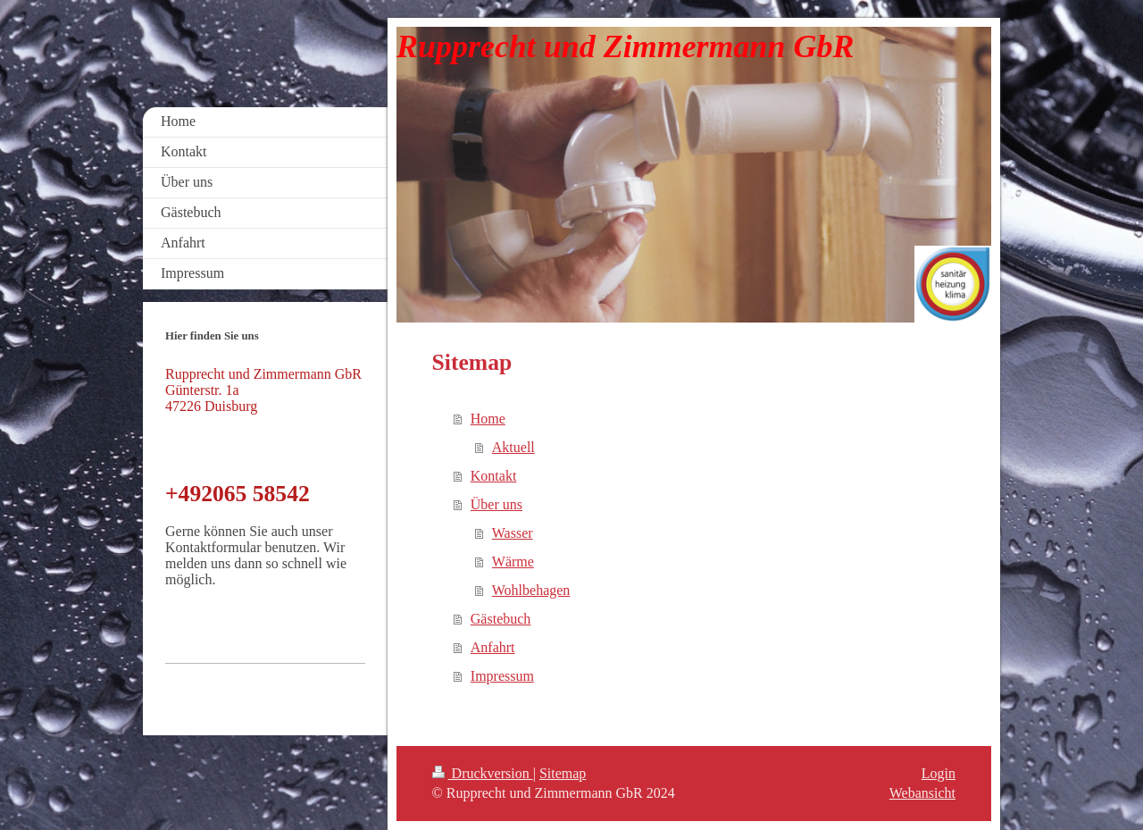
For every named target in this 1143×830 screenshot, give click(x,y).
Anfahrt (493, 647)
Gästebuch (501, 618)
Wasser (512, 533)
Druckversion (482, 773)
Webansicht (922, 793)
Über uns (496, 504)
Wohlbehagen (531, 590)
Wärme (513, 561)
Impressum (502, 675)
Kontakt (494, 475)
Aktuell (513, 447)
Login (938, 773)
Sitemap (562, 773)
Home (488, 418)
